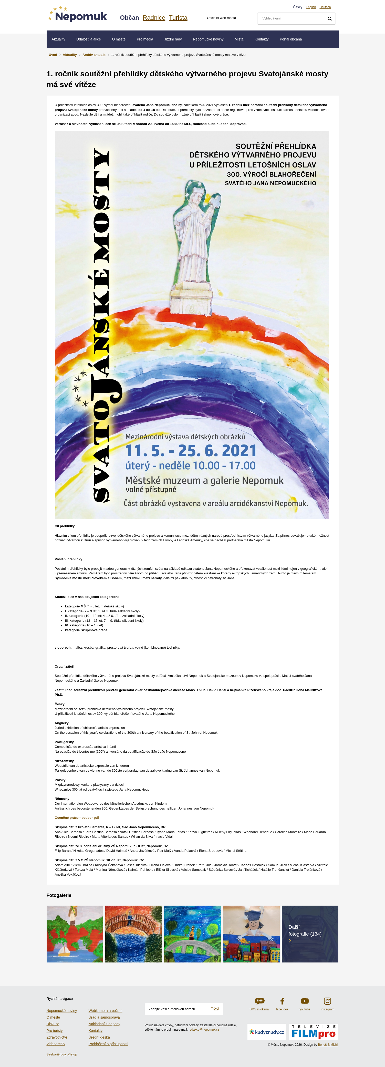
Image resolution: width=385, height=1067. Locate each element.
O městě (119, 39)
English (311, 7)
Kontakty (261, 39)
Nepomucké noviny (208, 39)
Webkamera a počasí (105, 1011)
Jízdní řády (173, 39)
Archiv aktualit (94, 55)
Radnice (154, 17)
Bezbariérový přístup (62, 1054)
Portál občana (291, 39)
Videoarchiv (56, 1044)
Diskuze (53, 1024)
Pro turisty (55, 1031)
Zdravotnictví (57, 1037)
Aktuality (58, 39)
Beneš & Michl (328, 1045)
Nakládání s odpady (104, 1024)
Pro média (145, 39)
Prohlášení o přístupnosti (108, 1044)
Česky (297, 7)
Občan (129, 17)
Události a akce (88, 39)
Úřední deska (99, 1037)
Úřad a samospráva (104, 1017)
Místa (239, 39)
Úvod (53, 55)
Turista (178, 17)
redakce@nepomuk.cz (204, 1029)
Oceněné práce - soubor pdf (77, 818)
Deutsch (325, 7)
